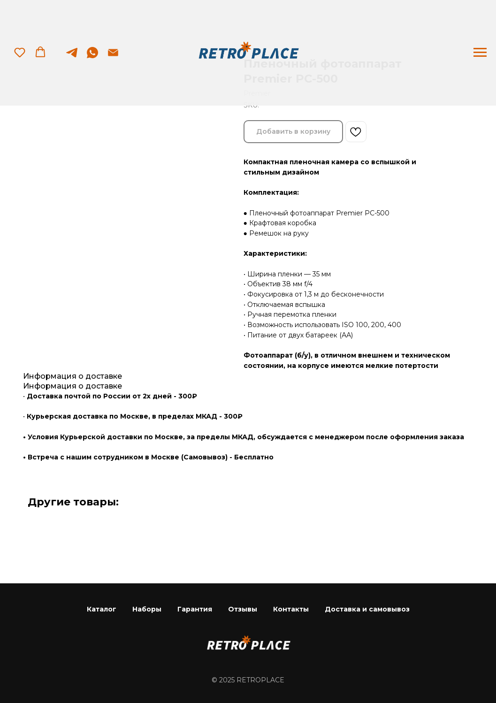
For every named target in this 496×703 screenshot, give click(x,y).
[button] (19, 52)
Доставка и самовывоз (367, 609)
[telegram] (72, 57)
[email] (113, 57)
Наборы (146, 609)
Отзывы (242, 609)
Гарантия (194, 609)
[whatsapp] (92, 57)
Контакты (291, 609)
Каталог (101, 609)
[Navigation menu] (480, 52)
